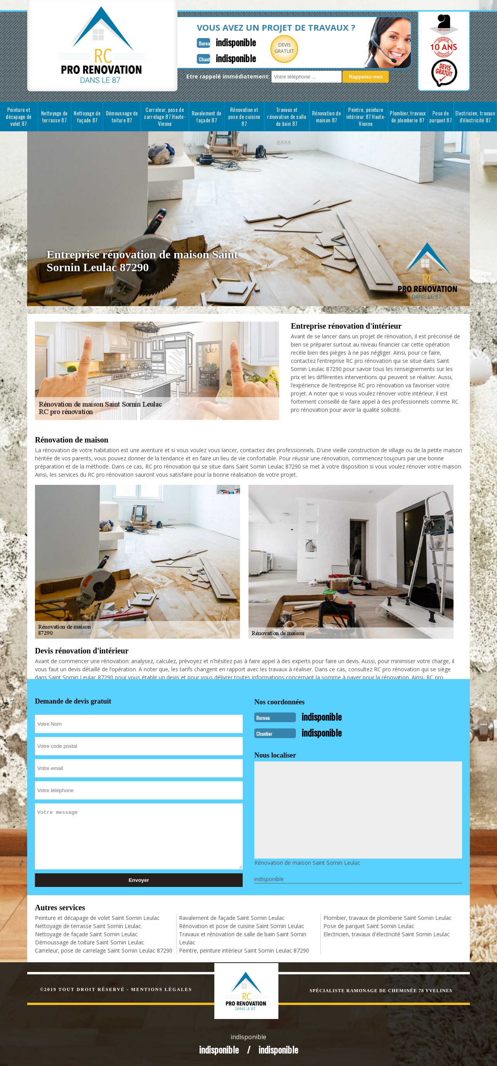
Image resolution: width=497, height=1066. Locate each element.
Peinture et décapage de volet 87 (18, 116)
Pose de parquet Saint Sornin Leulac (368, 925)
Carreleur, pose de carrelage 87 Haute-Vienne (165, 116)
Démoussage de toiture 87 (122, 116)
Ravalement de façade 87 (207, 116)
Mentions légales (161, 988)
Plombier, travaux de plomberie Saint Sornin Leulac (387, 917)
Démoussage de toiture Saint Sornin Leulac (89, 941)
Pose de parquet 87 (440, 116)
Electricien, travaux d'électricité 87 (475, 116)
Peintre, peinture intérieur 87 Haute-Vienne (366, 116)
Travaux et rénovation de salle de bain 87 (286, 116)
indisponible (210, 41)
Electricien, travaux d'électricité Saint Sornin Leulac (386, 933)
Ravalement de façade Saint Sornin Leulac (232, 917)
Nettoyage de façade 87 (87, 116)
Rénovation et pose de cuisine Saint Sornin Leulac (241, 925)
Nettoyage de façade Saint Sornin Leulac (86, 933)
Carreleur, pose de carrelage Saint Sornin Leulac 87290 (103, 949)
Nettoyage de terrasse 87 (54, 116)
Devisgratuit (261, 48)
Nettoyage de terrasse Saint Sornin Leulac (88, 925)
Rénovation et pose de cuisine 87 (244, 116)
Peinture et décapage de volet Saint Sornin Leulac (97, 917)
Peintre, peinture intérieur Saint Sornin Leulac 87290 (244, 949)
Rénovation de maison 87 (326, 116)
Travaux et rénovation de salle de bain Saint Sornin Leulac (242, 937)
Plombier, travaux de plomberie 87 (408, 116)
